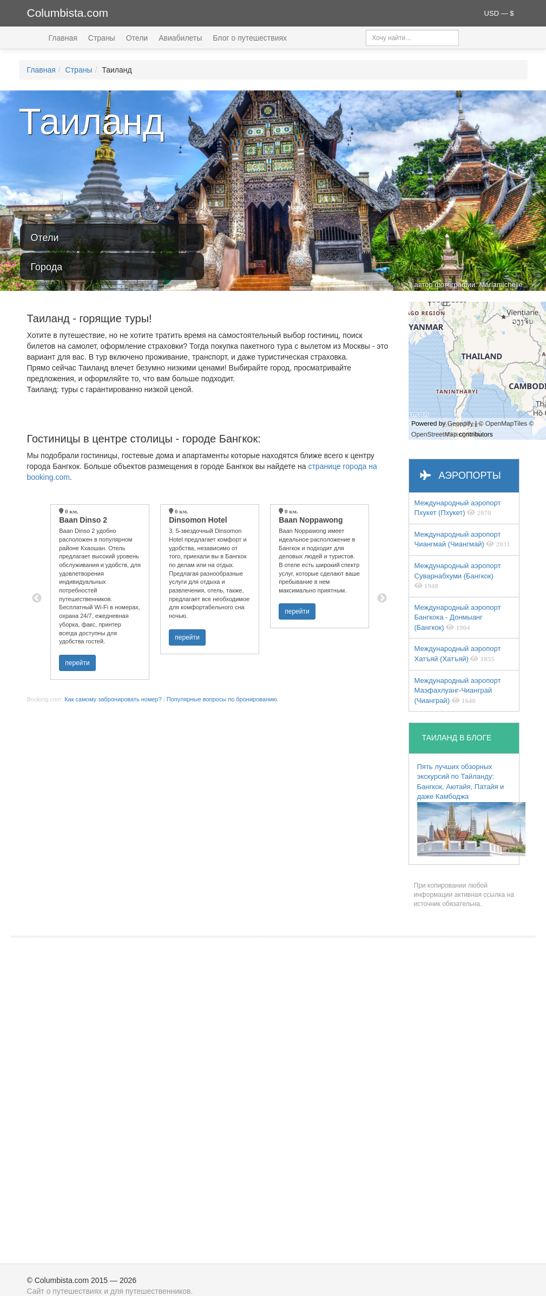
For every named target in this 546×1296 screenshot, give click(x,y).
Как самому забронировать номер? (113, 699)
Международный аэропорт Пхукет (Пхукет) (458, 508)
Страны (101, 38)
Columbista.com (68, 12)
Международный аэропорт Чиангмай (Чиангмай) (462, 539)
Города (47, 267)
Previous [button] (36, 598)
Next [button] (382, 598)
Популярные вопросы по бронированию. (223, 699)
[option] (99, 592)
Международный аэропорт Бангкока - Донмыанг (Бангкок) (458, 617)
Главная (63, 38)
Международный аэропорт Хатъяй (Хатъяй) (458, 653)
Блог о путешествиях (250, 38)
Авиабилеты (180, 38)
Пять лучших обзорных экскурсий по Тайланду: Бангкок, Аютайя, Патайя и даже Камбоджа (468, 809)
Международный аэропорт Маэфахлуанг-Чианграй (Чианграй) (458, 690)
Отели (137, 38)
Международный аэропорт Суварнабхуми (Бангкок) (458, 575)
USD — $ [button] (499, 13)
